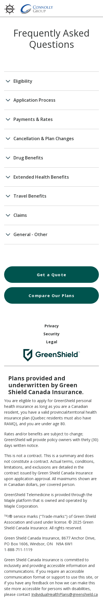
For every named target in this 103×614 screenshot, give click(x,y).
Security (51, 333)
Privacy (51, 325)
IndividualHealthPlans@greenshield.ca (64, 594)
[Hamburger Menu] (93, 7)
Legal (51, 341)
